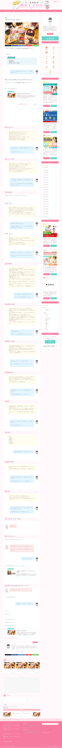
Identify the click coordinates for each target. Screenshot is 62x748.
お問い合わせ (31, 11)
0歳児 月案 (12, 638)
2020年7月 (50, 194)
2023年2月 (50, 167)
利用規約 (50, 341)
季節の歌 (47, 323)
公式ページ (53, 105)
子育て (47, 310)
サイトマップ (38, 11)
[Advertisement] (22, 117)
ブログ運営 (46, 305)
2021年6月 (50, 177)
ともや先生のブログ (45, 732)
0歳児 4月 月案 (8, 638)
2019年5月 (50, 211)
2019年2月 (50, 216)
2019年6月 (50, 208)
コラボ (47, 316)
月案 (5, 17)
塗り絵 (47, 322)
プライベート (46, 307)
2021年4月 (50, 182)
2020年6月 (50, 196)
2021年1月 (50, 189)
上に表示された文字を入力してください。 (10, 706)
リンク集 (47, 11)
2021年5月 (50, 179)
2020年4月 (50, 201)
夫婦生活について (48, 309)
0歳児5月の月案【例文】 (10, 625)
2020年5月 (50, 199)
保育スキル (15, 11)
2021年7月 (50, 174)
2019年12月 (50, 203)
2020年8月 (50, 191)
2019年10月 (50, 206)
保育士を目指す (7, 11)
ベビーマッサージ (48, 317)
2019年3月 (50, 213)
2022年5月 (50, 172)
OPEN (35, 104)
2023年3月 (50, 165)
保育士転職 (23, 11)
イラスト (47, 315)
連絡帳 (47, 329)
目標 (46, 325)
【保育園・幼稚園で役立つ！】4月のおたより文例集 (15, 565)
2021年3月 (50, 184)
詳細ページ (46, 105)
